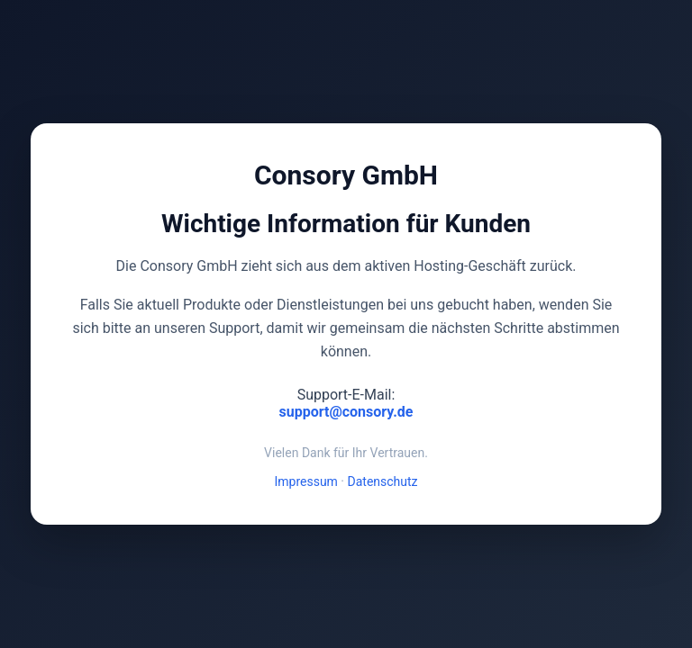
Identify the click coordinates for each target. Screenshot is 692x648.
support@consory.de (346, 411)
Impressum (305, 481)
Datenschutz (383, 481)
